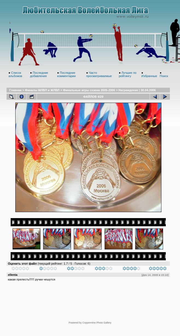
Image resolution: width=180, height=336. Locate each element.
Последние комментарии (66, 74)
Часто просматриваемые (99, 74)
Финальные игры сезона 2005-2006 (89, 90)
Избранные (149, 76)
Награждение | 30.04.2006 (137, 90)
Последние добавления (39, 74)
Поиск (164, 76)
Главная (15, 90)
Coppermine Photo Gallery (96, 322)
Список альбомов (15, 74)
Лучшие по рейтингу (128, 74)
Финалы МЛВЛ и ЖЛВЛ (42, 90)
